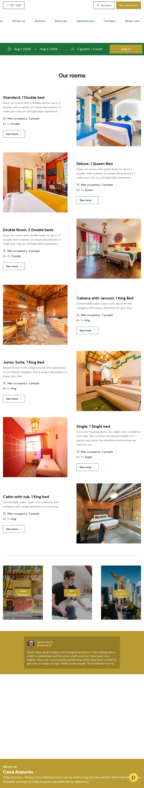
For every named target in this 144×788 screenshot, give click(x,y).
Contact (110, 21)
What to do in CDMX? (121, 593)
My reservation (128, 5)
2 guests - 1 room (86, 49)
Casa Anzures (23, 592)
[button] (72, 49)
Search (126, 49)
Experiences (85, 21)
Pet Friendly (72, 592)
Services (61, 21)
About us (18, 21)
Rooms (40, 21)
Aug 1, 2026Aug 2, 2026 (33, 49)
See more (15, 134)
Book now (132, 21)
